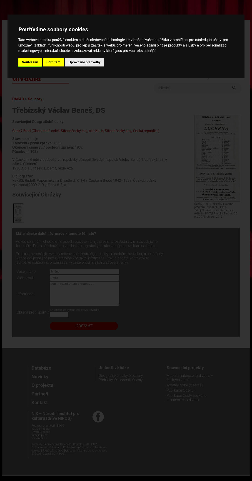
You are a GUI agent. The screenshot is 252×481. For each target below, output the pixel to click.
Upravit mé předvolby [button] (84, 62)
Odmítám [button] (53, 62)
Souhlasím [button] (30, 62)
